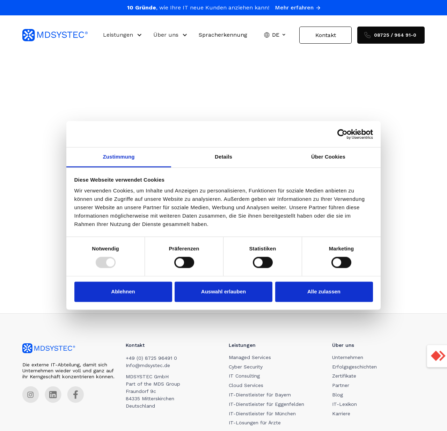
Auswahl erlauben (223, 291)
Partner (341, 385)
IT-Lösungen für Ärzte (255, 423)
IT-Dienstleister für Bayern (260, 395)
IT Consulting (244, 376)
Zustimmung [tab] (119, 157)
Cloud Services (246, 385)
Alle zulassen (323, 291)
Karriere (341, 413)
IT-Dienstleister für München (262, 413)
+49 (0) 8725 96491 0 (151, 358)
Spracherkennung (223, 35)
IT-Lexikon (344, 404)
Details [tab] (223, 157)
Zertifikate (344, 376)
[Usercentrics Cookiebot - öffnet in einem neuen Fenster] (342, 134)
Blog (337, 395)
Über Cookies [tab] (328, 157)
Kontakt (325, 35)
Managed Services (250, 357)
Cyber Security (246, 367)
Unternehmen (348, 357)
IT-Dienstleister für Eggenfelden (267, 404)
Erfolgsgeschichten (354, 367)
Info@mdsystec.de (148, 365)
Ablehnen (123, 291)
